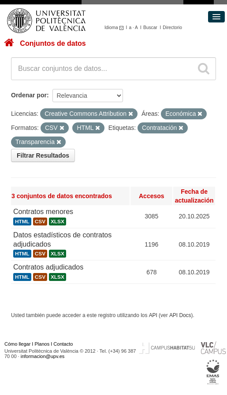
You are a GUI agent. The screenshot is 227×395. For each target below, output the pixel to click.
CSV (40, 221)
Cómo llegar (17, 344)
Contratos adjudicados (48, 267)
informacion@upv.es (43, 356)
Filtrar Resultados (43, 155)
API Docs (180, 315)
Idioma (115, 27)
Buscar (150, 27)
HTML (22, 221)
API (153, 315)
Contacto (63, 344)
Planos (42, 344)
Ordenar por (29, 95)
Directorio (172, 27)
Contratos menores (43, 211)
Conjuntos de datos (53, 43)
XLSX (57, 221)
